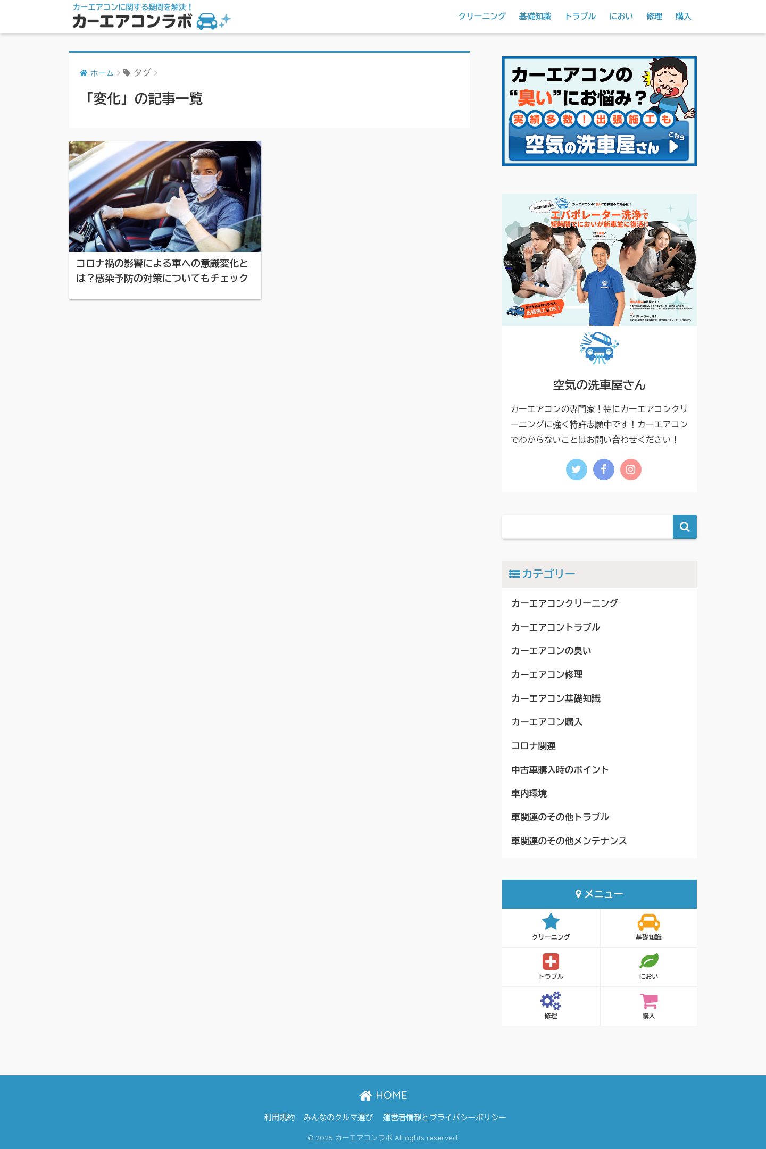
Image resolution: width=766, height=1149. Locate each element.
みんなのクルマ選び (338, 1117)
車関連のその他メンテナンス (569, 841)
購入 (684, 16)
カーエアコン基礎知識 (556, 699)
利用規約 (279, 1117)
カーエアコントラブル (556, 628)
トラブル (580, 16)
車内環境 (529, 794)
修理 (654, 16)
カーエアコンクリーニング (564, 604)
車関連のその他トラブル (560, 817)
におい (621, 16)
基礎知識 (535, 16)
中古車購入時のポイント (560, 770)
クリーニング (482, 16)
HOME (383, 1095)
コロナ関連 (533, 746)
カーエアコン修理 (546, 675)
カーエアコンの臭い (551, 651)
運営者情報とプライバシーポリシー (444, 1117)
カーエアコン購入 (546, 722)
